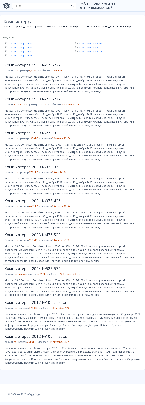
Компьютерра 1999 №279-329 (33, 132)
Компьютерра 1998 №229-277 (33, 98)
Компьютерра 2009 (89, 43)
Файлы (84, 3)
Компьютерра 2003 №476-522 (33, 234)
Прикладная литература (29, 26)
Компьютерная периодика (98, 26)
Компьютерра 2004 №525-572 (33, 268)
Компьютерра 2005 (19, 43)
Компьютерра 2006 (19, 47)
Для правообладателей (96, 7)
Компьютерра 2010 (89, 47)
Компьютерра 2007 (19, 51)
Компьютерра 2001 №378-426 (33, 200)
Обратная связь (104, 3)
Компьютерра (125, 26)
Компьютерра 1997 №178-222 (33, 65)
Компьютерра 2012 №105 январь (36, 302)
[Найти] (72, 5)
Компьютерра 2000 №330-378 (33, 166)
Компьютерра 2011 (89, 51)
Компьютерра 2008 (19, 55)
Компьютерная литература (63, 26)
